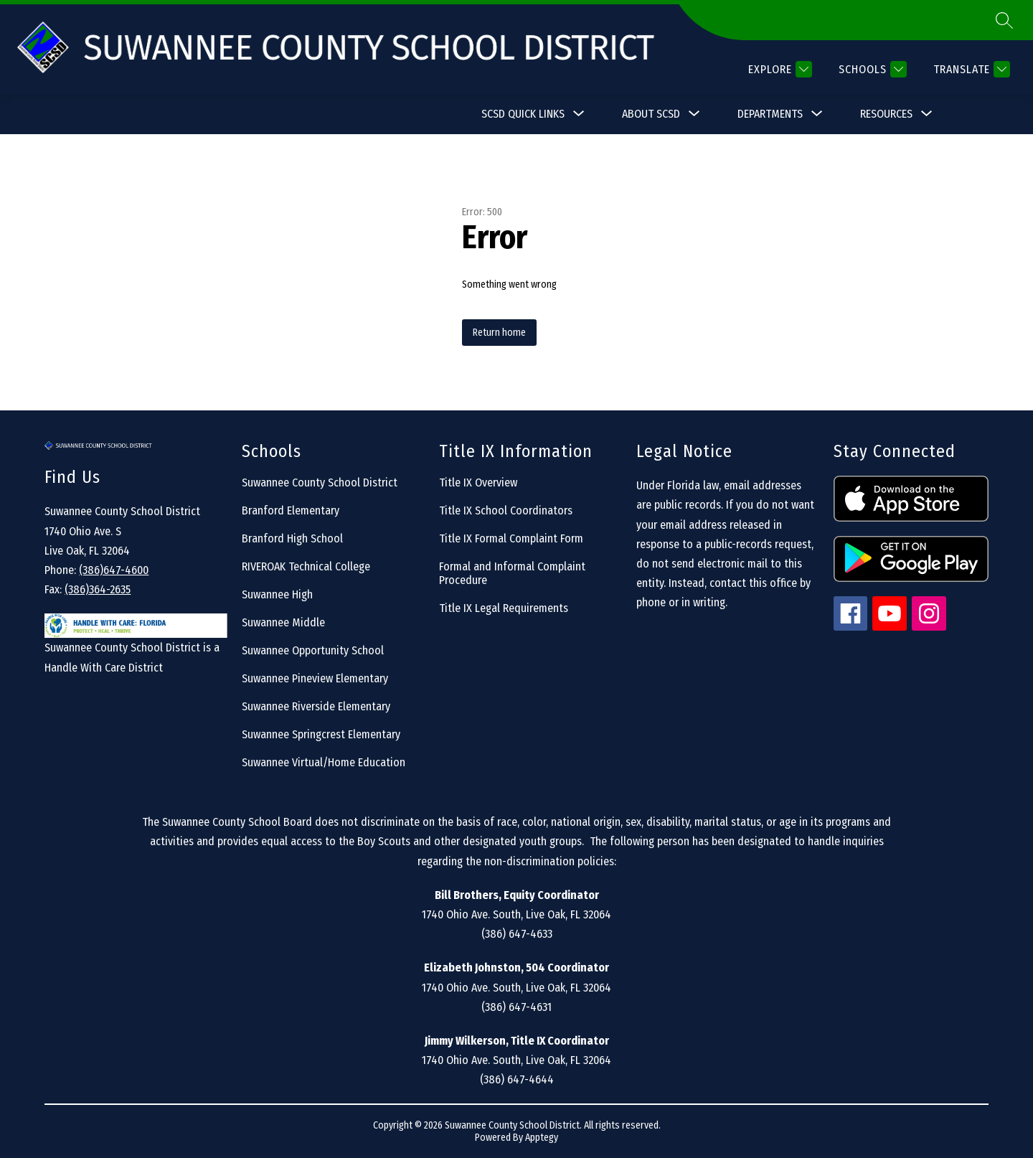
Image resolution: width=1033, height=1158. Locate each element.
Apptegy (541, 1137)
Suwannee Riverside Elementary (316, 706)
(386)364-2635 (98, 589)
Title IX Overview (478, 482)
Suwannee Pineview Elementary (315, 678)
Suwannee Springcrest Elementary (321, 734)
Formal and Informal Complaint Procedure (512, 573)
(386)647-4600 (113, 570)
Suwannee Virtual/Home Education (323, 762)
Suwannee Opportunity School (313, 650)
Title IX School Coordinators (505, 510)
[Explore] (778, 69)
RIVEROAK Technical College (306, 566)
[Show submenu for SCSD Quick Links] (523, 114)
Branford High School (292, 538)
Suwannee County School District (319, 482)
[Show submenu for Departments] (770, 114)
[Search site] (1004, 20)
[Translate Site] (970, 69)
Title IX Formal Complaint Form (511, 538)
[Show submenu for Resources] (886, 114)
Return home (499, 332)
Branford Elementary (290, 510)
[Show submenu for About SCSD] (651, 114)
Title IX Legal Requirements (503, 608)
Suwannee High (277, 594)
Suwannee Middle (283, 622)
